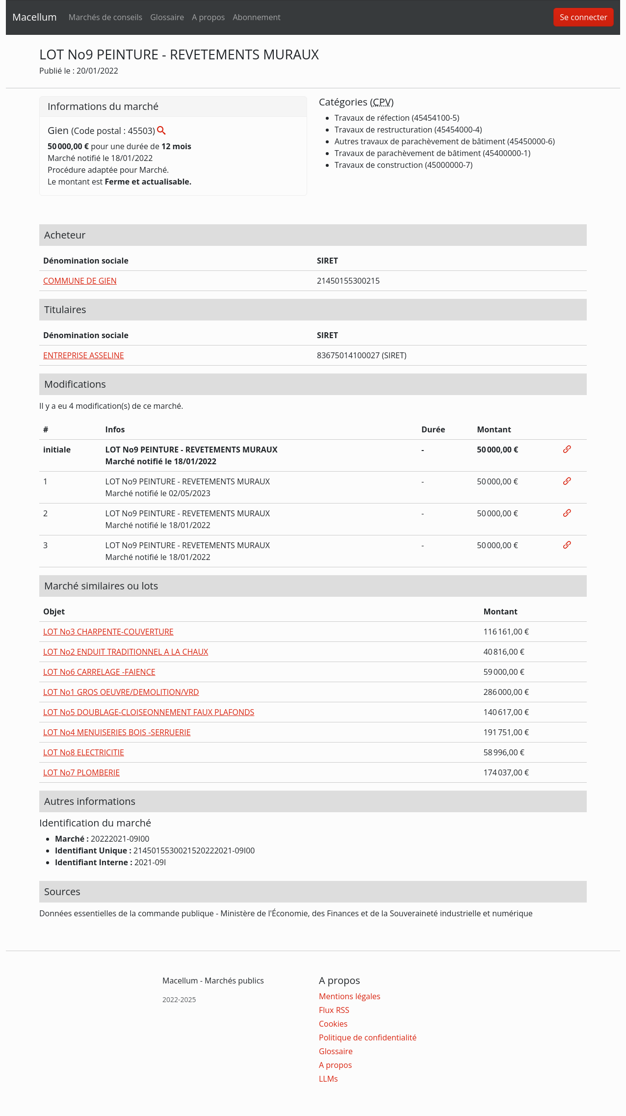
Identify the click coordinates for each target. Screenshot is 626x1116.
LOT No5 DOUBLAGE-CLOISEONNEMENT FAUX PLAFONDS (148, 712)
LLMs (328, 1078)
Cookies (333, 1023)
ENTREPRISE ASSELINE (83, 355)
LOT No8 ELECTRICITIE (83, 752)
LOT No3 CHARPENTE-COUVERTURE (108, 631)
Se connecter (583, 17)
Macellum (34, 17)
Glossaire (167, 17)
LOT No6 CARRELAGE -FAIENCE (99, 671)
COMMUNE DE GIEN (80, 280)
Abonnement (256, 17)
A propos (208, 17)
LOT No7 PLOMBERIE (81, 772)
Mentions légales (349, 996)
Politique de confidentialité (368, 1037)
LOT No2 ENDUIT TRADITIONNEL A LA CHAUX (125, 651)
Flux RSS (334, 1010)
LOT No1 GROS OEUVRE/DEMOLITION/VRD (121, 692)
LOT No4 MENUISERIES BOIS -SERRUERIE (117, 732)
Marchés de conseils (105, 17)
